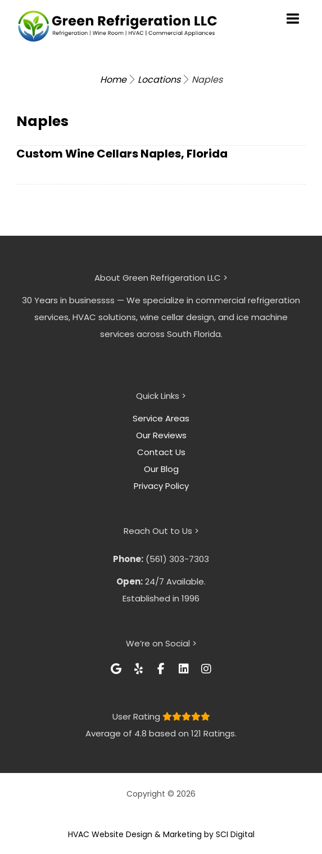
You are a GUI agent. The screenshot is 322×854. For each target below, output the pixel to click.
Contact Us (161, 452)
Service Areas (161, 418)
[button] (116, 669)
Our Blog (161, 469)
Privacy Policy (161, 486)
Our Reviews (161, 435)
